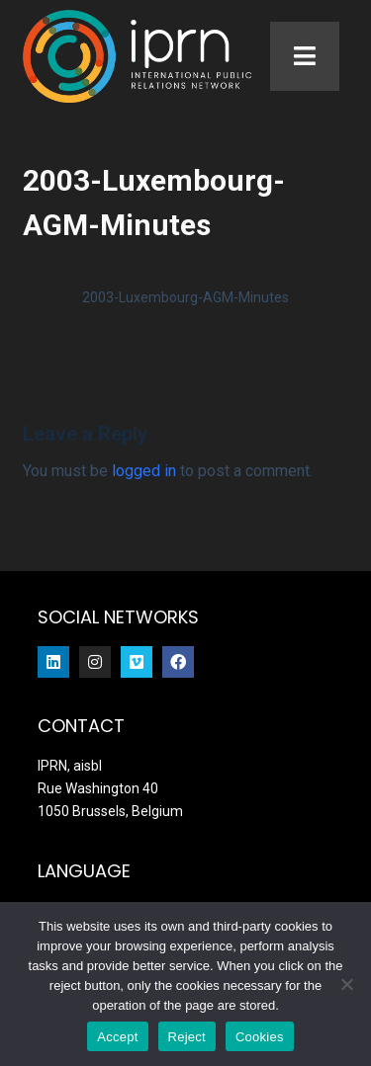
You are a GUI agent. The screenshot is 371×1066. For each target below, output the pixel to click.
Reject (187, 1036)
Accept (117, 1036)
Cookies (259, 1036)
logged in (144, 474)
